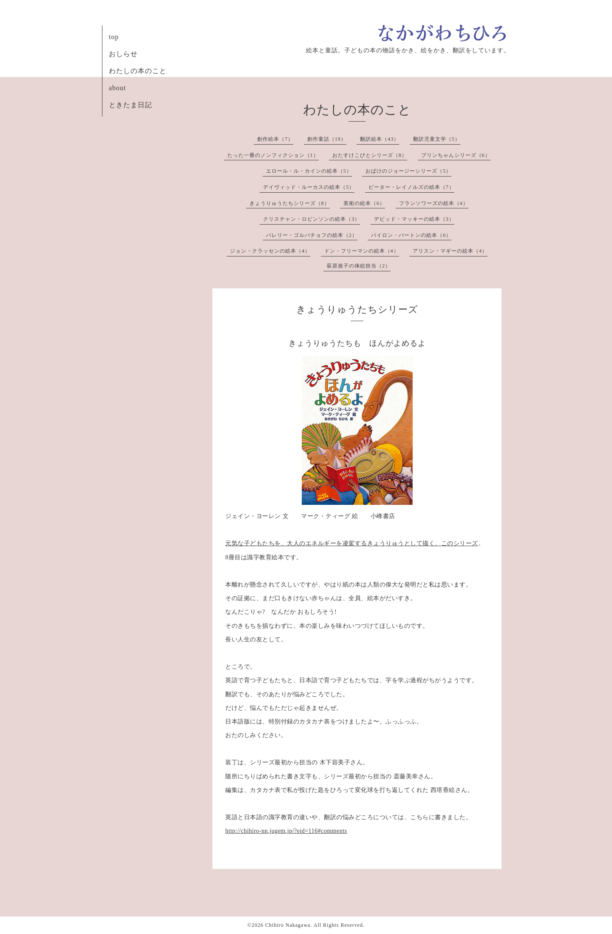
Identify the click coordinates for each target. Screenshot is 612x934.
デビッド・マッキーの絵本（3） (414, 219)
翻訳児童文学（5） (436, 139)
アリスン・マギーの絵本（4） (450, 251)
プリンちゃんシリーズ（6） (455, 155)
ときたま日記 (130, 104)
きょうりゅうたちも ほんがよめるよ (357, 343)
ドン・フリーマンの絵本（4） (361, 251)
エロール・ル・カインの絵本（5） (309, 171)
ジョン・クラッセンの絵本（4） (270, 251)
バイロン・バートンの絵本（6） (411, 235)
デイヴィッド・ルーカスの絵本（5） (308, 187)
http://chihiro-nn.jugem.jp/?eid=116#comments (286, 831)
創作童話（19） (326, 139)
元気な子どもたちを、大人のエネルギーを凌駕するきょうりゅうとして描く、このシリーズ (351, 543)
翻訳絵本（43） (379, 139)
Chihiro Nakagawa (287, 925)
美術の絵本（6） (364, 203)
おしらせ (123, 53)
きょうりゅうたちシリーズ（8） (289, 203)
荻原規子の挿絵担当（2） (359, 266)
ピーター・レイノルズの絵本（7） (411, 187)
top (114, 36)
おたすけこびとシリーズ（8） (369, 155)
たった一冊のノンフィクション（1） (273, 155)
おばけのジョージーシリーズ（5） (408, 171)
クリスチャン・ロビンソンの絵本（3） (311, 219)
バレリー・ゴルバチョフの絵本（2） (311, 235)
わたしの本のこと (138, 70)
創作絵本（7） (275, 139)
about (117, 87)
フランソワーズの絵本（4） (433, 203)
